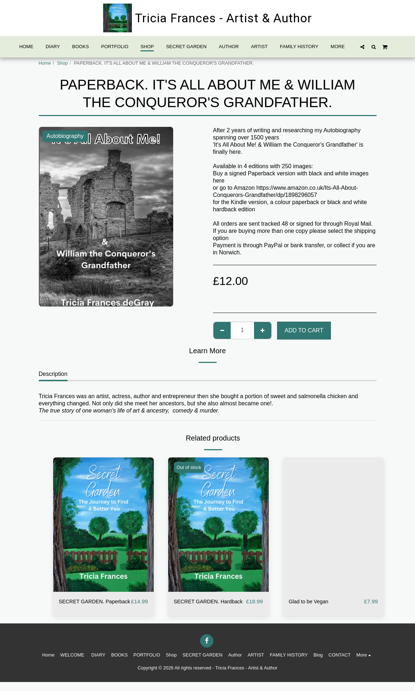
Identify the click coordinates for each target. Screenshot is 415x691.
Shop (62, 63)
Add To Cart (304, 330)
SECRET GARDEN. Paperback (84, 606)
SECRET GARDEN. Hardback (199, 606)
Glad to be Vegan (311, 602)
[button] (362, 46)
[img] (103, 524)
